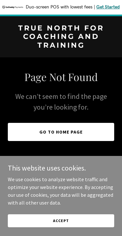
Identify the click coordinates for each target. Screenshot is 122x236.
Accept (61, 220)
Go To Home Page (61, 132)
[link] (61, 45)
